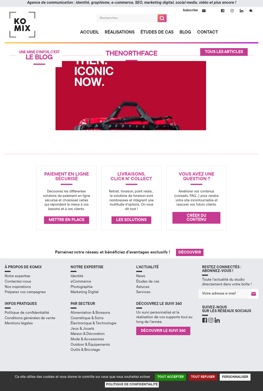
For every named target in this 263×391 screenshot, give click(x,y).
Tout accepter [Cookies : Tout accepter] (170, 377)
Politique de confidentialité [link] (132, 384)
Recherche (162, 18)
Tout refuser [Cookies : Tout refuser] (203, 377)
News (140, 276)
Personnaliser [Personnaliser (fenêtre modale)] (235, 377)
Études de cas (157, 32)
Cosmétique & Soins (87, 318)
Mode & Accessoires (87, 339)
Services (143, 292)
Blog (185, 32)
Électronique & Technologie (93, 323)
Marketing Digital (85, 292)
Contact (207, 32)
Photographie (82, 287)
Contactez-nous (18, 282)
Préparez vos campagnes (25, 292)
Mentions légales (19, 323)
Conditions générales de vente (30, 318)
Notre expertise (17, 276)
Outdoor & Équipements (90, 345)
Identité (77, 276)
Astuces (142, 287)
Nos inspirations (18, 287)
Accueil (89, 32)
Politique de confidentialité (27, 313)
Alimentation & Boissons (90, 313)
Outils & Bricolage (85, 350)
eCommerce (81, 282)
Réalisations (120, 32)
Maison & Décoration (88, 334)
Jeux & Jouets (82, 329)
